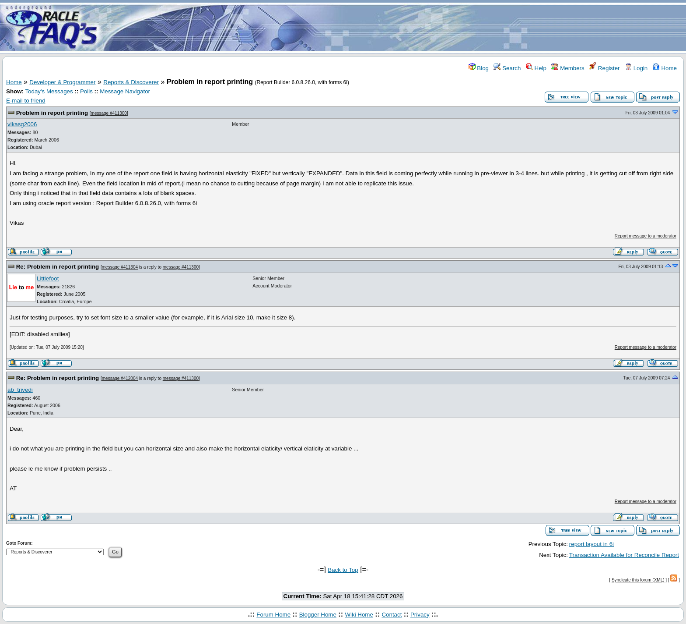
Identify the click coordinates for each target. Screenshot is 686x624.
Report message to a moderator (645, 236)
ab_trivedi (20, 389)
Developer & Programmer (62, 82)
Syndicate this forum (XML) (638, 580)
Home (665, 68)
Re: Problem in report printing (57, 266)
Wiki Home (359, 614)
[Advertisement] (394, 27)
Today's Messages (49, 91)
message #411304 (120, 267)
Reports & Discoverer (131, 82)
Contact (392, 614)
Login (636, 68)
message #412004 (120, 378)
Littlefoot (48, 278)
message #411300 (109, 113)
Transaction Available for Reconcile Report (624, 555)
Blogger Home (317, 614)
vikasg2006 (22, 124)
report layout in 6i (591, 544)
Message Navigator (125, 91)
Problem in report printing (52, 113)
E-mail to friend (26, 100)
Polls (86, 91)
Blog (479, 68)
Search (507, 68)
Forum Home (273, 614)
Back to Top (343, 570)
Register (604, 68)
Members (567, 68)
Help (536, 68)
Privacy (420, 614)
